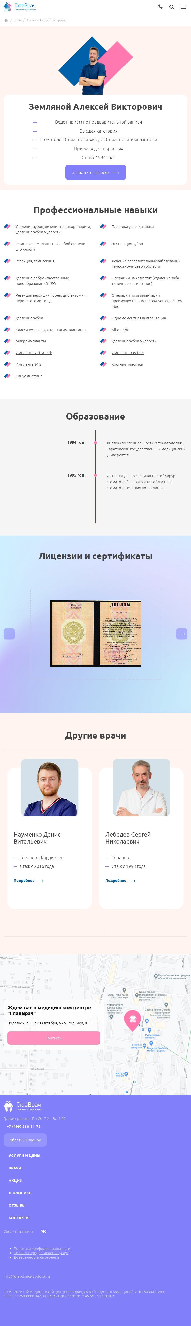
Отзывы (17, 1205)
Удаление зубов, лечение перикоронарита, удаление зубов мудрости (53, 229)
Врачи (17, 20)
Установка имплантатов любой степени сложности (50, 247)
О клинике (20, 1193)
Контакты (54, 1038)
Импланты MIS (28, 364)
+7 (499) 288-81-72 (24, 1126)
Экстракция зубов (127, 244)
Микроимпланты (31, 341)
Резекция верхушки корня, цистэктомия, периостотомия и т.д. (51, 298)
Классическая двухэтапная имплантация (51, 330)
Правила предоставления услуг (41, 1253)
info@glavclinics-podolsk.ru (27, 1276)
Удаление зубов (29, 318)
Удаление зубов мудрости (134, 341)
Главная (6, 20)
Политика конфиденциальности (42, 1248)
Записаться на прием (95, 172)
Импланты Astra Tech (34, 353)
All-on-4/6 (120, 330)
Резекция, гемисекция (35, 261)
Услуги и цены (24, 1155)
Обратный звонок (25, 1140)
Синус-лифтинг (29, 376)
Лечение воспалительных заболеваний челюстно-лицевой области (146, 264)
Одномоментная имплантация (139, 318)
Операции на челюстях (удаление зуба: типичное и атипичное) (146, 281)
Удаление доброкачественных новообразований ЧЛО (42, 281)
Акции (15, 1180)
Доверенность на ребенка (36, 1257)
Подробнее (28, 880)
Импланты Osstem (128, 353)
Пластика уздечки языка (133, 226)
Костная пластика (127, 364)
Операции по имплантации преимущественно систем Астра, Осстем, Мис (148, 301)
